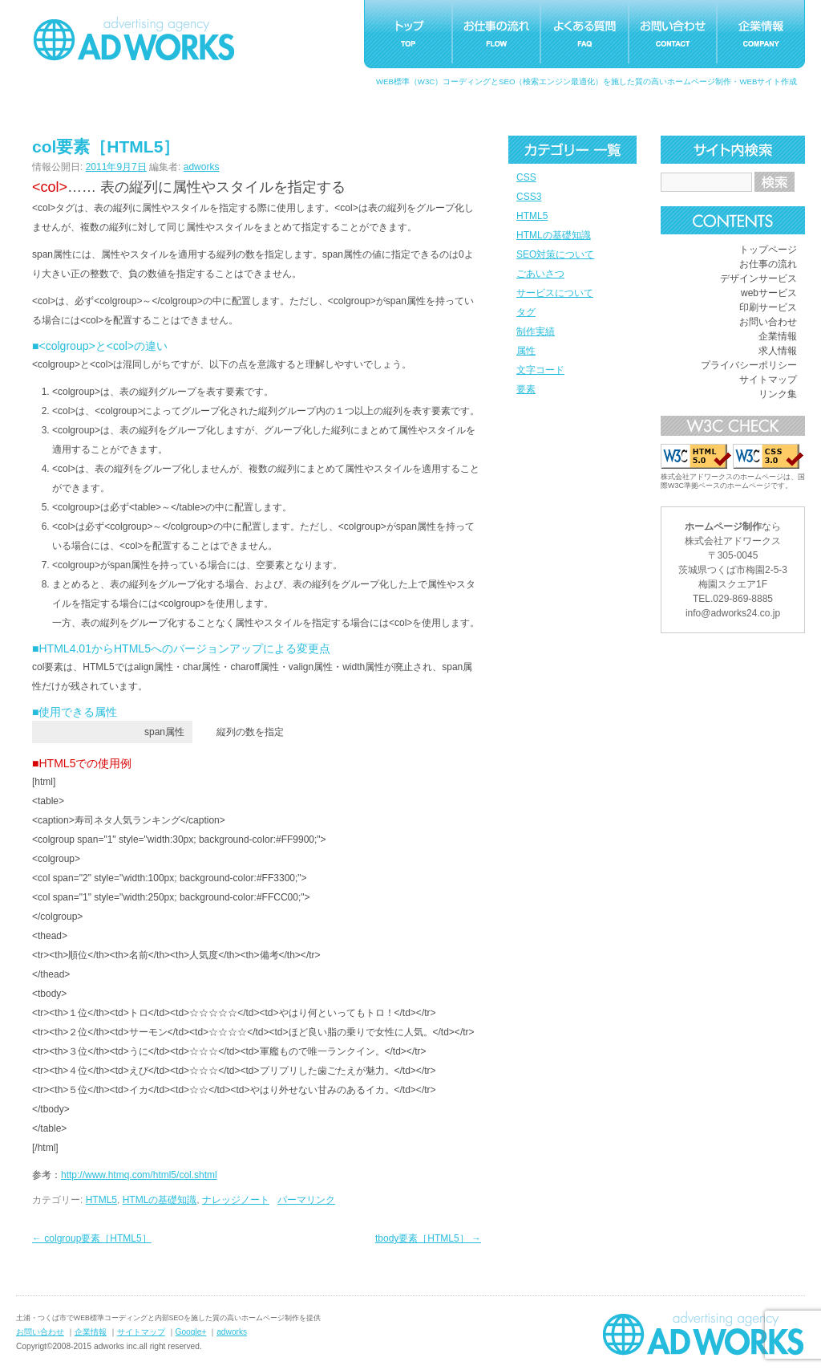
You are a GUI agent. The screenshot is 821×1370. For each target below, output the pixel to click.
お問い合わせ (768, 321)
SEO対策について (555, 254)
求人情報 (777, 350)
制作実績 (535, 331)
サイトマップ (768, 379)
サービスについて (554, 293)
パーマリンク (306, 1199)
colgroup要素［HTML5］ (92, 1238)
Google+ (191, 1331)
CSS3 (528, 196)
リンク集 (777, 394)
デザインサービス (758, 278)
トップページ (768, 249)
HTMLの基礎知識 (553, 235)
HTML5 (532, 216)
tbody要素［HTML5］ (428, 1238)
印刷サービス (768, 307)
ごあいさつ (540, 273)
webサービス (769, 293)
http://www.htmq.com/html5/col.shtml (139, 1175)
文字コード (540, 370)
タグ (526, 312)
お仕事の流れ (768, 264)
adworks (202, 167)
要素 (526, 389)
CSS (526, 177)
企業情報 (777, 336)
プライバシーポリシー (749, 365)
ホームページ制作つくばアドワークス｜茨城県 (703, 1333)
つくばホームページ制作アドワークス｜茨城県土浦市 (134, 38)
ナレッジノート (235, 1199)
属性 (526, 350)
